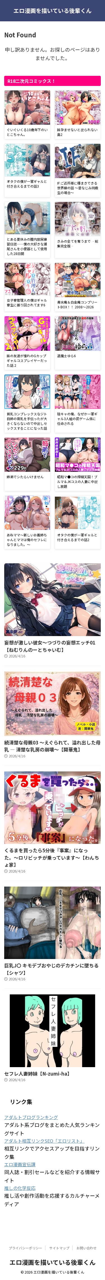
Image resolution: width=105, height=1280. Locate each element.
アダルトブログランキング (31, 1117)
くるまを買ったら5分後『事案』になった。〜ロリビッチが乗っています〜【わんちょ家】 (51, 857)
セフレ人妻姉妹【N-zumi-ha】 (38, 1073)
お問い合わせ (86, 1247)
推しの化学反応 (20, 1188)
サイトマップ (59, 1247)
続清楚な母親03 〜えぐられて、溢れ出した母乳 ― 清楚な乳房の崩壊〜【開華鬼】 (52, 746)
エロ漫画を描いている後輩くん (52, 10)
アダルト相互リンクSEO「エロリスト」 (44, 1140)
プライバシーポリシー (25, 1247)
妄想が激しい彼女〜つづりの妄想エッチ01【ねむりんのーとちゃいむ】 (49, 646)
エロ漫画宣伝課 (20, 1164)
